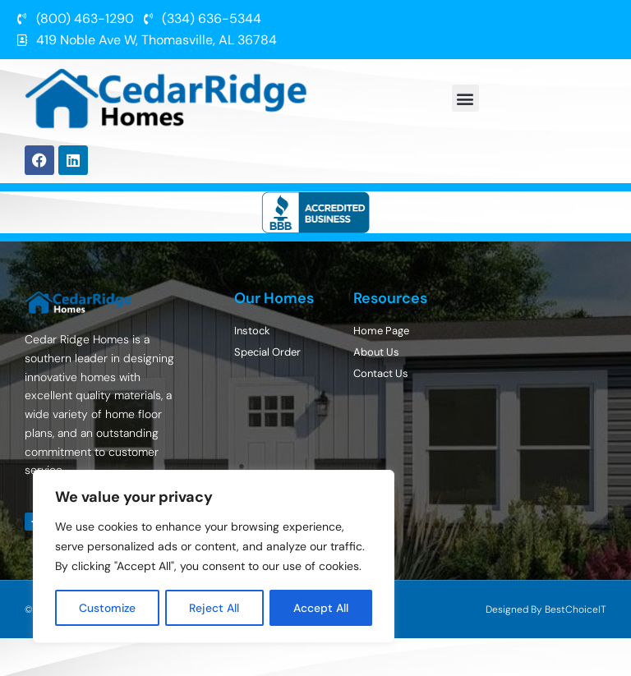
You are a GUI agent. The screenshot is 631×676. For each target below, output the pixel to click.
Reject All (216, 607)
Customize (108, 607)
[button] (465, 98)
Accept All (321, 607)
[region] (213, 557)
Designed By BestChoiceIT (546, 609)
